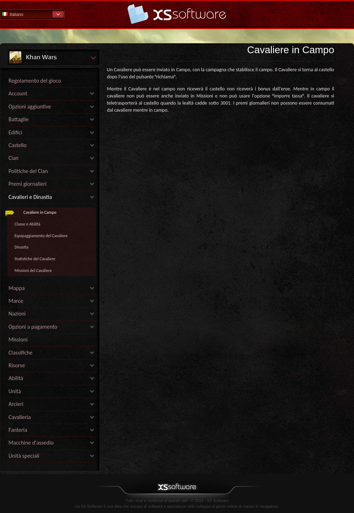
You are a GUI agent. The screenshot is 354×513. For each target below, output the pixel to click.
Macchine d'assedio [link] (31, 442)
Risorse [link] (16, 365)
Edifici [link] (15, 132)
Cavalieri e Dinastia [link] (30, 197)
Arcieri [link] (15, 404)
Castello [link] (17, 145)
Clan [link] (13, 158)
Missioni (18, 339)
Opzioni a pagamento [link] (32, 326)
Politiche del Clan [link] (28, 171)
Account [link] (17, 93)
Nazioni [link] (17, 313)
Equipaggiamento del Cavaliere (41, 235)
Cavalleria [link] (19, 417)
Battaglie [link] (18, 119)
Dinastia (21, 247)
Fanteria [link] (17, 429)
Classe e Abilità (27, 224)
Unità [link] (14, 391)
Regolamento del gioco (34, 80)
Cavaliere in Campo (39, 212)
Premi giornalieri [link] (27, 183)
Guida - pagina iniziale (177, 14)
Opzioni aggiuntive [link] (29, 106)
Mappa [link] (16, 288)
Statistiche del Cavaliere (35, 258)
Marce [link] (15, 300)
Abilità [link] (15, 378)
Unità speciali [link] (23, 455)
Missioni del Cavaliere (33, 270)
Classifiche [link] (20, 352)
